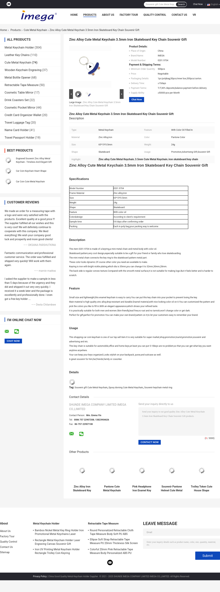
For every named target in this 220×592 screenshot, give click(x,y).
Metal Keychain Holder (19, 47)
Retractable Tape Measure (22, 85)
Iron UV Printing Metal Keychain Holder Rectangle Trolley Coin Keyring (57, 551)
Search (181, 4)
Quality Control (154, 14)
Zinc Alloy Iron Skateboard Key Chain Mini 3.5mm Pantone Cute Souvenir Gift (82, 488)
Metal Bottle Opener (17, 77)
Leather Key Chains (17, 55)
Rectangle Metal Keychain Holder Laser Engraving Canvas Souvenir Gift (57, 542)
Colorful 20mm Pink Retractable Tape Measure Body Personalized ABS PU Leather (111, 552)
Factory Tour (129, 14)
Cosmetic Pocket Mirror (20, 107)
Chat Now (198, 4)
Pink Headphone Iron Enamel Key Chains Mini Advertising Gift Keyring (141, 488)
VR (194, 14)
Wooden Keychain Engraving (23, 70)
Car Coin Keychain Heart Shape (31, 171)
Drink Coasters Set (17, 100)
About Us (108, 14)
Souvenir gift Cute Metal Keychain (91, 387)
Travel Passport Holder (19, 137)
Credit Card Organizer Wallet (23, 115)
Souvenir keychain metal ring (158, 387)
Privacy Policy (40, 576)
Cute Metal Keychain (35, 30)
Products (89, 14)
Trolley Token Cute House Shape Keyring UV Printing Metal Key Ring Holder (201, 488)
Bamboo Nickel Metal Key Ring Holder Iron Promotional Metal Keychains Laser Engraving (59, 533)
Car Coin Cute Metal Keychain (30, 181)
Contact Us (179, 14)
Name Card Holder (17, 130)
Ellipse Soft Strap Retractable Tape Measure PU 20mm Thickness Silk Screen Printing (114, 542)
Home (74, 14)
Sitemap (5, 552)
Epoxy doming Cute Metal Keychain (126, 387)
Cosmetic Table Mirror (19, 92)
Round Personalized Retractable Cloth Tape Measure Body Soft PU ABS (111, 532)
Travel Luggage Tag (17, 122)
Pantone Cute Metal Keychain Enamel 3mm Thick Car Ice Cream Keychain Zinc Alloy (112, 488)
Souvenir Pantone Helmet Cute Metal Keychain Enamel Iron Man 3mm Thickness (172, 488)
